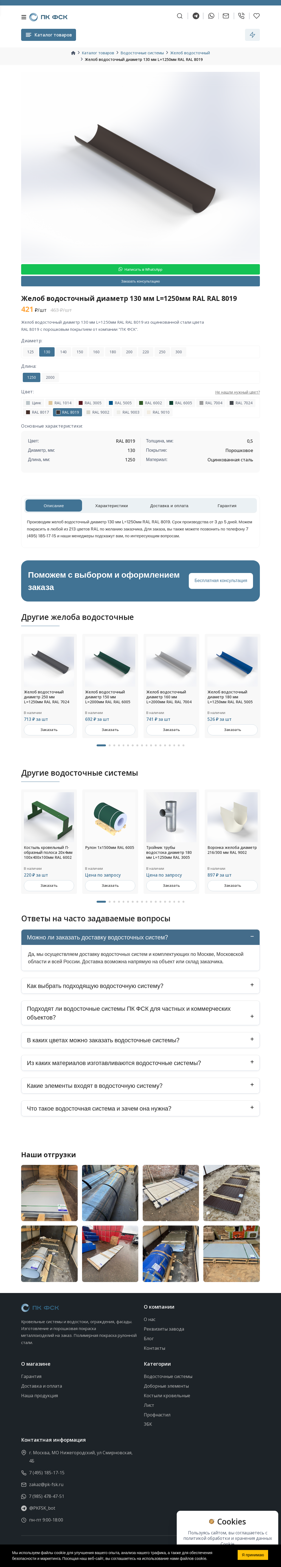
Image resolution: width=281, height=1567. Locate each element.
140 (63, 351)
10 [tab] (147, 746)
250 (162, 351)
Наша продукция (39, 1396)
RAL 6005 (180, 402)
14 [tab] (165, 746)
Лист (149, 1405)
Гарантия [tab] (227, 505)
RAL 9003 (127, 412)
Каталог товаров (98, 52)
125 (30, 351)
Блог (149, 1339)
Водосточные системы (142, 52)
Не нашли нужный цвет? (237, 392)
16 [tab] (174, 746)
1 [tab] (101, 746)
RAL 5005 (120, 402)
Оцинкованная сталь (230, 460)
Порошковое (239, 450)
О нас (149, 1319)
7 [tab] (133, 746)
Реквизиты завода (164, 1329)
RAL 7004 (210, 402)
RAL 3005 (90, 402)
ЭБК (148, 1424)
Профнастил (157, 1415)
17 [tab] (179, 746)
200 (129, 351)
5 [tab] (123, 746)
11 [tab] (151, 746)
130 (47, 351)
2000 (50, 377)
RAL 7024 (240, 402)
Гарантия (31, 1376)
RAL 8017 (37, 412)
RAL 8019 (67, 412)
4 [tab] (119, 746)
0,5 (250, 441)
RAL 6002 (150, 402)
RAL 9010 (158, 412)
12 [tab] (156, 746)
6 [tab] (128, 746)
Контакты (154, 1348)
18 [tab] (184, 746)
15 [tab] (170, 746)
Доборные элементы (166, 1386)
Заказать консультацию (140, 281)
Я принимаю (253, 1555)
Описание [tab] (54, 505)
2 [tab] (110, 746)
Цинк (33, 402)
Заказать (49, 729)
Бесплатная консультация (221, 580)
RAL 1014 (59, 402)
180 (112, 351)
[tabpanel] (49, 686)
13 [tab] (160, 746)
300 (178, 351)
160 (96, 351)
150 (80, 351)
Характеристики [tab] (111, 505)
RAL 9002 (97, 412)
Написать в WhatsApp (140, 269)
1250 (31, 377)
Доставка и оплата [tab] (169, 505)
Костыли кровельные (167, 1396)
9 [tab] (142, 746)
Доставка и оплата (41, 1386)
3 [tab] (114, 746)
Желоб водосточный (190, 52)
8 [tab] (137, 746)
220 (145, 351)
